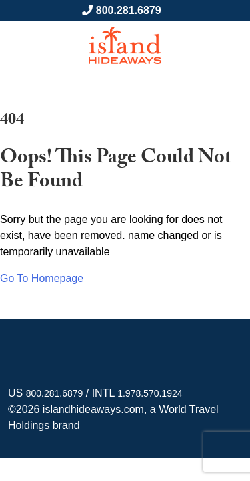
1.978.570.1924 (149, 393)
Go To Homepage (41, 278)
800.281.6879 (128, 10)
